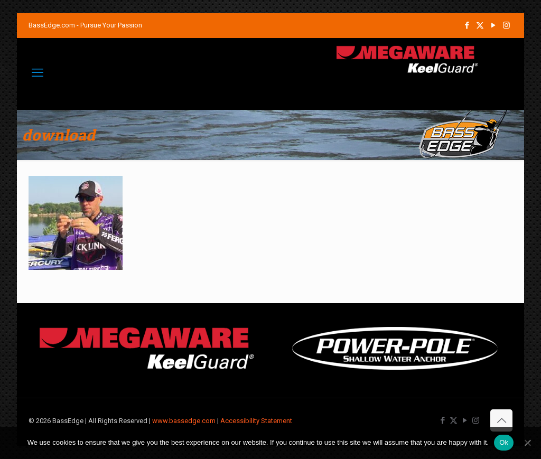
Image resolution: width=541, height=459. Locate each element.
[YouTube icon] (493, 25)
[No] (528, 442)
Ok (503, 442)
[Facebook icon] (467, 25)
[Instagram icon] (506, 25)
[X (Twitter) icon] (480, 25)
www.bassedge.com (184, 421)
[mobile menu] (37, 73)
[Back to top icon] (501, 420)
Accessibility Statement (256, 421)
